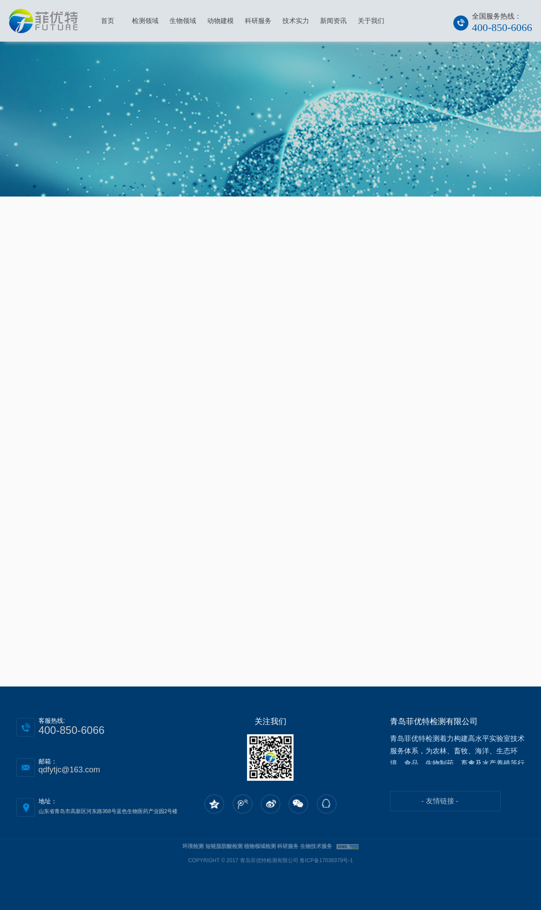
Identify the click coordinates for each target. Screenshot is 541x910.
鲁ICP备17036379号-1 (326, 860)
